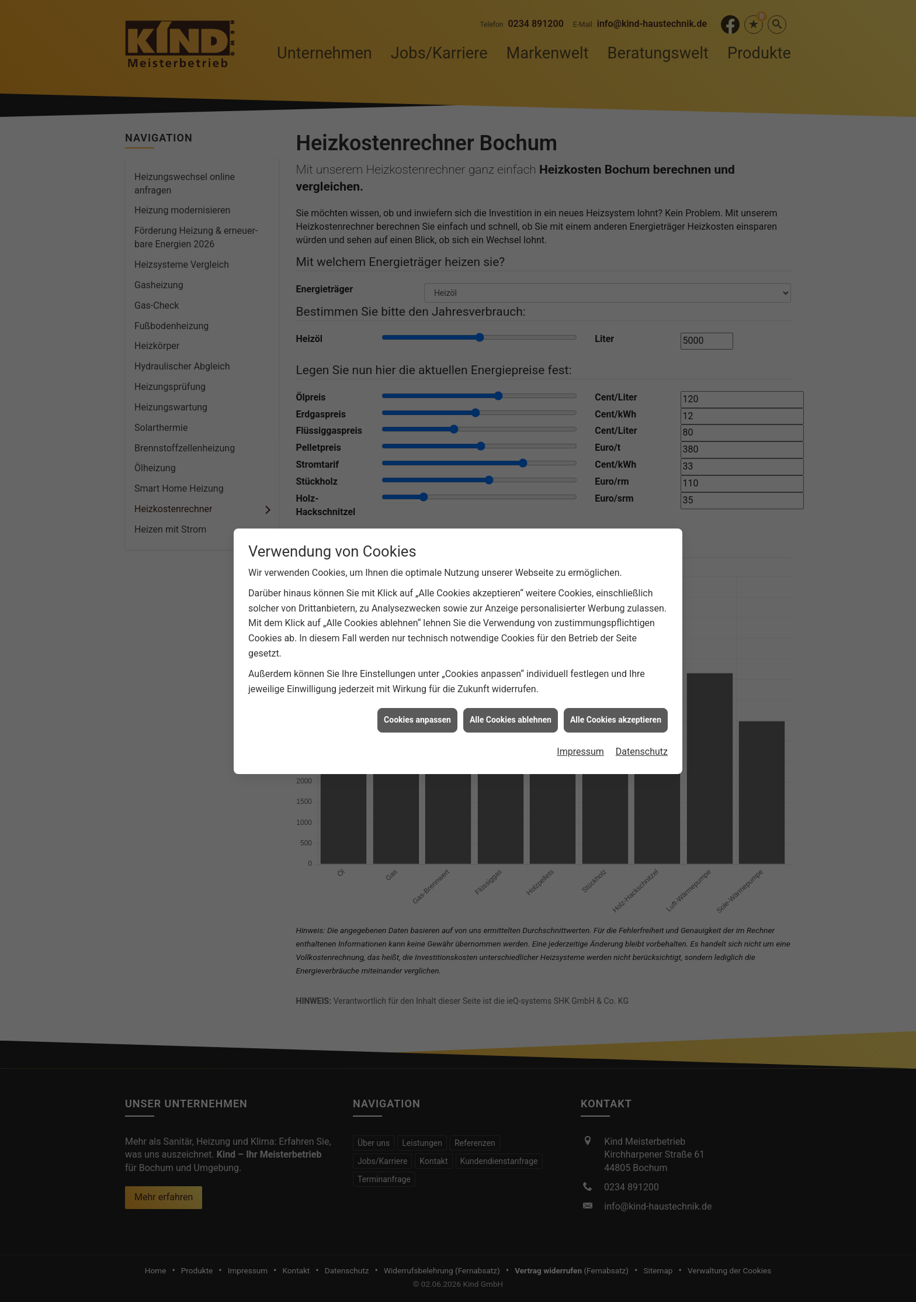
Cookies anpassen (417, 649)
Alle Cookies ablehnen (510, 649)
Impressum (580, 681)
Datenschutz (642, 681)
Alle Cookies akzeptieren (615, 649)
